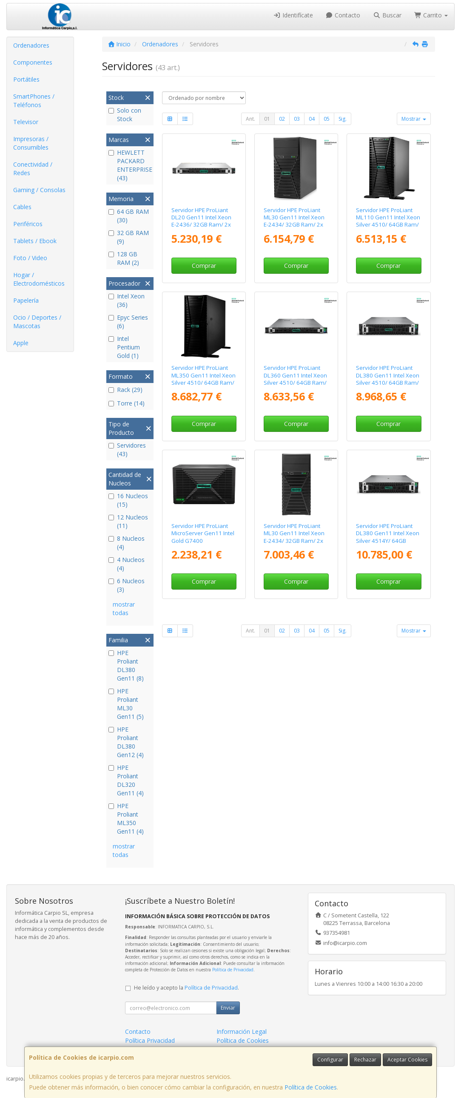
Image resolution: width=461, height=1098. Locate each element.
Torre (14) (126, 403)
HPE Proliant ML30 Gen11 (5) (126, 704)
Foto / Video (30, 258)
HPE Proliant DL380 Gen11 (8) (126, 665)
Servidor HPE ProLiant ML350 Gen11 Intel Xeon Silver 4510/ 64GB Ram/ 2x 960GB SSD (203, 379)
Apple (20, 343)
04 (312, 118)
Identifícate (293, 15)
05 (327, 118)
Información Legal (241, 1031)
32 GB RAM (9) (128, 237)
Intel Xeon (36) (126, 300)
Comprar (204, 265)
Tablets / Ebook (35, 241)
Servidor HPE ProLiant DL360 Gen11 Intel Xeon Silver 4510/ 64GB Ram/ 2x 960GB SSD (295, 379)
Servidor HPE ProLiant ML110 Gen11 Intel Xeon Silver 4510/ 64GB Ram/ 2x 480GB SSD (388, 221)
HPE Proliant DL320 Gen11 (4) (126, 780)
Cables (22, 207)
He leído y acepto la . (186, 987)
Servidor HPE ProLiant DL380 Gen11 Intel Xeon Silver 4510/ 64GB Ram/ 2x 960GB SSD (387, 379)
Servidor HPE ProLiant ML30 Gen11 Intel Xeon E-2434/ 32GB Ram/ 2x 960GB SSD (294, 537)
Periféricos (28, 224)
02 (282, 118)
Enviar (228, 1007)
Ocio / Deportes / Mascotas (37, 321)
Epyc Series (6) (128, 321)
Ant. (250, 118)
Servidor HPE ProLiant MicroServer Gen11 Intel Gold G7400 (202, 533)
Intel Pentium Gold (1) (124, 347)
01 (267, 118)
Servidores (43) (127, 449)
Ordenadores (31, 45)
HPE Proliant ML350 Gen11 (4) (126, 818)
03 (297, 118)
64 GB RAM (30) (128, 215)
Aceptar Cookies (407, 1059)
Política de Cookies (311, 1087)
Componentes (32, 62)
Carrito (431, 15)
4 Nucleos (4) (126, 564)
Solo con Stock (124, 114)
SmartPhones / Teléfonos (33, 100)
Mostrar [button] (413, 118)
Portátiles (26, 79)
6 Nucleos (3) (126, 585)
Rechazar (365, 1059)
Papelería (26, 300)
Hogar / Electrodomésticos (39, 279)
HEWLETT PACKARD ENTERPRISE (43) (129, 165)
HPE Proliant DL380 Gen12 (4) (126, 742)
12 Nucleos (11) (128, 521)
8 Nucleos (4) (126, 542)
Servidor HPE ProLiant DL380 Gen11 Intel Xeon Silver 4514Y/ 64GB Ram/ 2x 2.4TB (387, 537)
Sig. (343, 118)
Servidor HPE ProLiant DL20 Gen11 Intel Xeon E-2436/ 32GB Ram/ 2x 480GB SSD (201, 221)
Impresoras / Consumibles (30, 143)
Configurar (330, 1059)
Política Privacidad (150, 1040)
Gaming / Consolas (39, 190)
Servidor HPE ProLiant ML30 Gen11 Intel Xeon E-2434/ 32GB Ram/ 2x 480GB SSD (294, 221)
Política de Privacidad (232, 970)
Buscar (387, 15)
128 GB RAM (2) (123, 258)
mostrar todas (124, 608)
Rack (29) (125, 390)
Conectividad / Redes (32, 168)
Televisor (25, 122)
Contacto (343, 15)
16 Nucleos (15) (128, 500)
